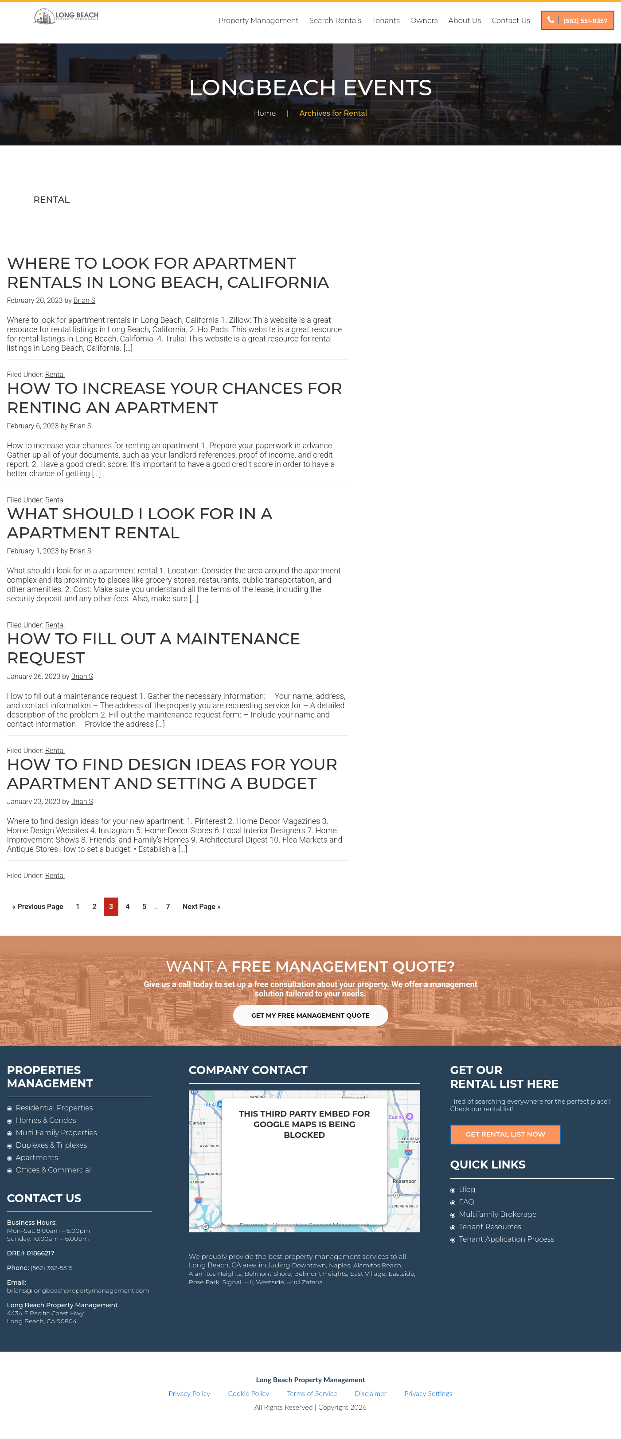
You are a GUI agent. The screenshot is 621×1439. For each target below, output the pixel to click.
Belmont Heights (291, 1270)
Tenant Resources (490, 1225)
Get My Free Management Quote (310, 1014)
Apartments (37, 1157)
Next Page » (201, 908)
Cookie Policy (248, 1392)
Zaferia (277, 1278)
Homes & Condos (46, 1120)
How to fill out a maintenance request (154, 648)
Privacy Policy (190, 1392)
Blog (467, 1188)
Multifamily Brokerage (498, 1212)
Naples (314, 1262)
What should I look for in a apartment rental (140, 523)
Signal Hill (204, 1278)
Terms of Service (312, 1392)
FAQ (466, 1200)
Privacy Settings (428, 1392)
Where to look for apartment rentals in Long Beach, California (168, 272)
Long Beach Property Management (65, 22)
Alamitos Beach (351, 1262)
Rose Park (402, 1270)
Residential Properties (54, 1107)
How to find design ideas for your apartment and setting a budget (172, 773)
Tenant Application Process (506, 1237)
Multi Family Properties (56, 1132)
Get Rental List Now (506, 1133)
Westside (236, 1278)
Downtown (284, 1262)
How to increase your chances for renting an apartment (175, 397)
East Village (338, 1270)
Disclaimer (371, 1392)
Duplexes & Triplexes (51, 1145)
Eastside (372, 1270)
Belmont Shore (239, 1270)
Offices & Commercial (53, 1169)
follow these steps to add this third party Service (299, 1179)
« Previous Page (37, 908)
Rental (55, 374)
